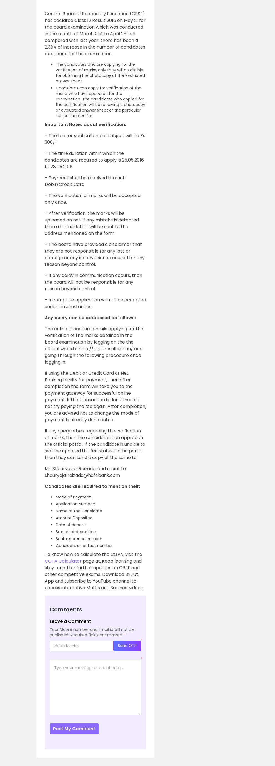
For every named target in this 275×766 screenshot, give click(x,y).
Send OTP (127, 645)
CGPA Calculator (63, 561)
